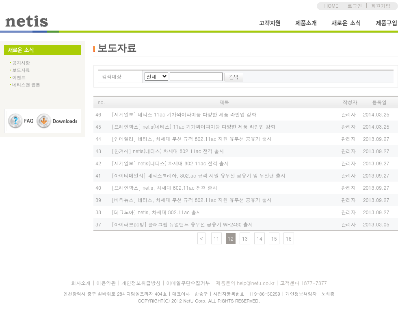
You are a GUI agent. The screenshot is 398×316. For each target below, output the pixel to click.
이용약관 (106, 282)
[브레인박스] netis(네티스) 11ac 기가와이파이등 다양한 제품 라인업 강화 (193, 126)
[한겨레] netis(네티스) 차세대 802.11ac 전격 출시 (168, 150)
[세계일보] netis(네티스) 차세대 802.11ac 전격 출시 (170, 163)
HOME (331, 5)
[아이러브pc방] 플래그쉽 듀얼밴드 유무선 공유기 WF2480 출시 (182, 224)
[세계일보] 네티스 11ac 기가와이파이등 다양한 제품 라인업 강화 (184, 114)
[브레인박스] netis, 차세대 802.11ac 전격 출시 (164, 187)
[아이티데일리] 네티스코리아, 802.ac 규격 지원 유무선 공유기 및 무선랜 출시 (199, 175)
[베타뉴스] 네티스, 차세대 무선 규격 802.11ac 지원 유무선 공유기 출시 (192, 199)
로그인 (354, 5)
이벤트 (19, 77)
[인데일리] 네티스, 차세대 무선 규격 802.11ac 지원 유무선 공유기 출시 (192, 138)
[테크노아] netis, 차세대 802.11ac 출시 (156, 211)
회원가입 (380, 5)
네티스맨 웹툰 (26, 84)
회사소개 (81, 282)
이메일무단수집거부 (188, 282)
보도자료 (21, 70)
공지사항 (21, 62)
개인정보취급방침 (140, 282)
